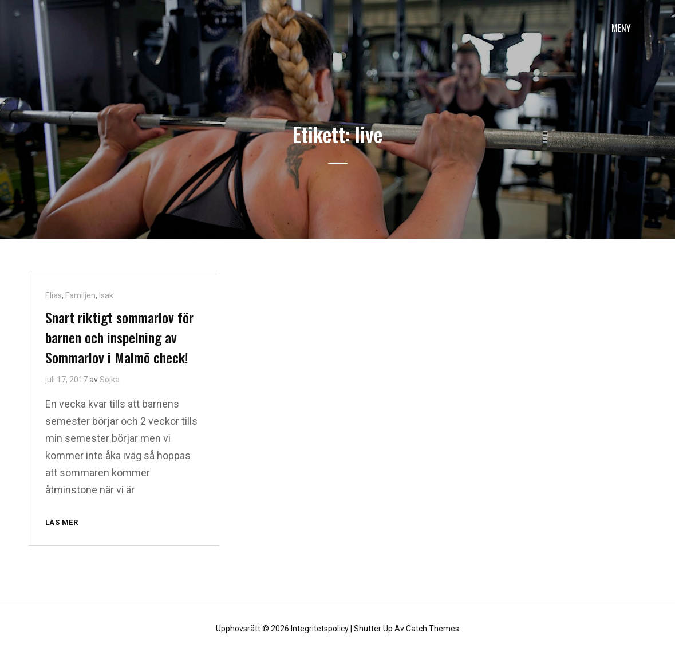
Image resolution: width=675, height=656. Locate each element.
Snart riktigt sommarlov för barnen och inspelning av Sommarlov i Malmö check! (119, 337)
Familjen (80, 295)
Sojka (110, 379)
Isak (106, 295)
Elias (53, 295)
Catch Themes (432, 628)
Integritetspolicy (320, 628)
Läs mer (66, 522)
